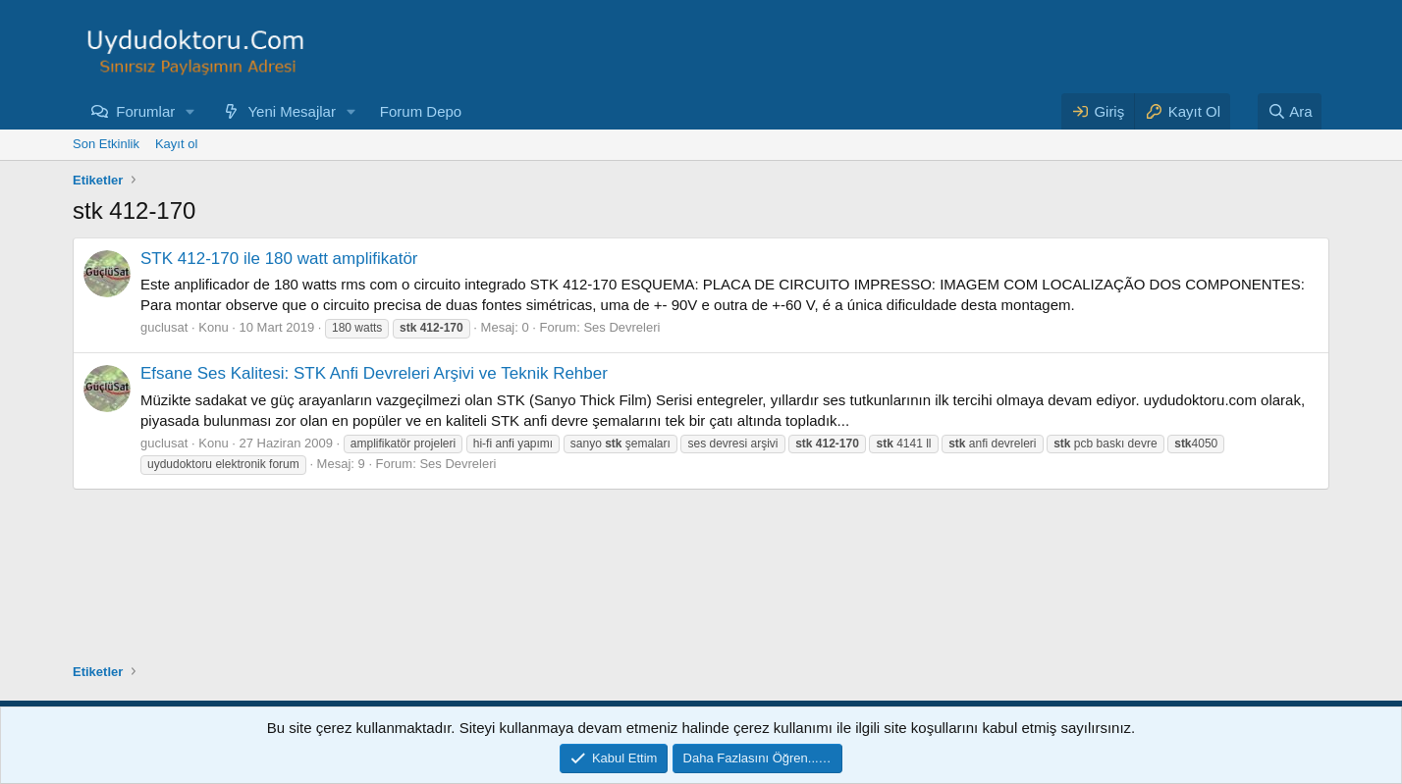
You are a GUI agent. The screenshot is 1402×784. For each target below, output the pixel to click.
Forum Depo (420, 111)
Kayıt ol (176, 143)
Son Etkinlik (106, 143)
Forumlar (145, 111)
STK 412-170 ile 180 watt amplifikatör (279, 258)
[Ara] (1290, 111)
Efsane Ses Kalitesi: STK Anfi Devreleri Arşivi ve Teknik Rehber (374, 373)
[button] (190, 111)
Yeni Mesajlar (291, 111)
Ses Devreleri (621, 327)
